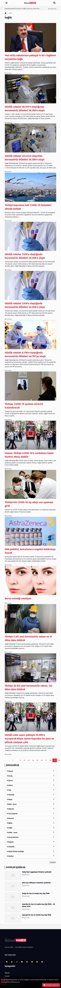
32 (24, 760)
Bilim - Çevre (30, 804)
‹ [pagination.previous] (6, 760)
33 (29, 760)
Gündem (30, 856)
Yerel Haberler (30, 814)
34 (33, 760)
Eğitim (30, 823)
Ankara (30, 785)
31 (20, 760)
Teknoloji (30, 795)
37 (46, 760)
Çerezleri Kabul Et (51, 985)
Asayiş (30, 776)
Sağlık (30, 828)
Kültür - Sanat (30, 832)
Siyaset (30, 771)
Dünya (30, 799)
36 (42, 760)
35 (37, 760)
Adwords (30, 809)
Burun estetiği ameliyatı (18, 598)
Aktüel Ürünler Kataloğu (30, 851)
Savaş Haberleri (30, 837)
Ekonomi (30, 818)
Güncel (30, 780)
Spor (30, 790)
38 (50, 760)
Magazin (30, 842)
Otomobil (30, 847)
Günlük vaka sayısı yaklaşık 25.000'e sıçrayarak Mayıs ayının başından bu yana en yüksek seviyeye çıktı (29, 739)
